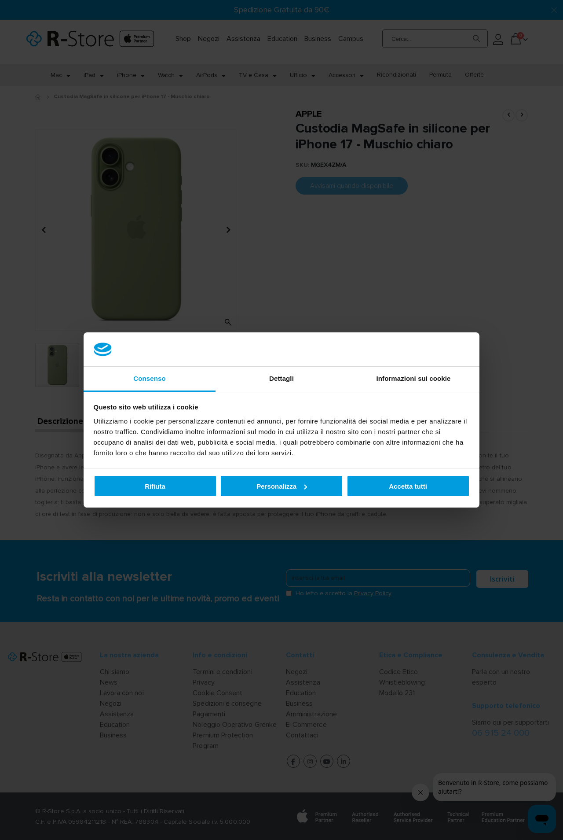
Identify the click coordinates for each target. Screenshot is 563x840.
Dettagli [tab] (281, 378)
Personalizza (281, 486)
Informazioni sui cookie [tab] (414, 378)
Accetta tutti (408, 486)
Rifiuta (155, 486)
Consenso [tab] (149, 378)
